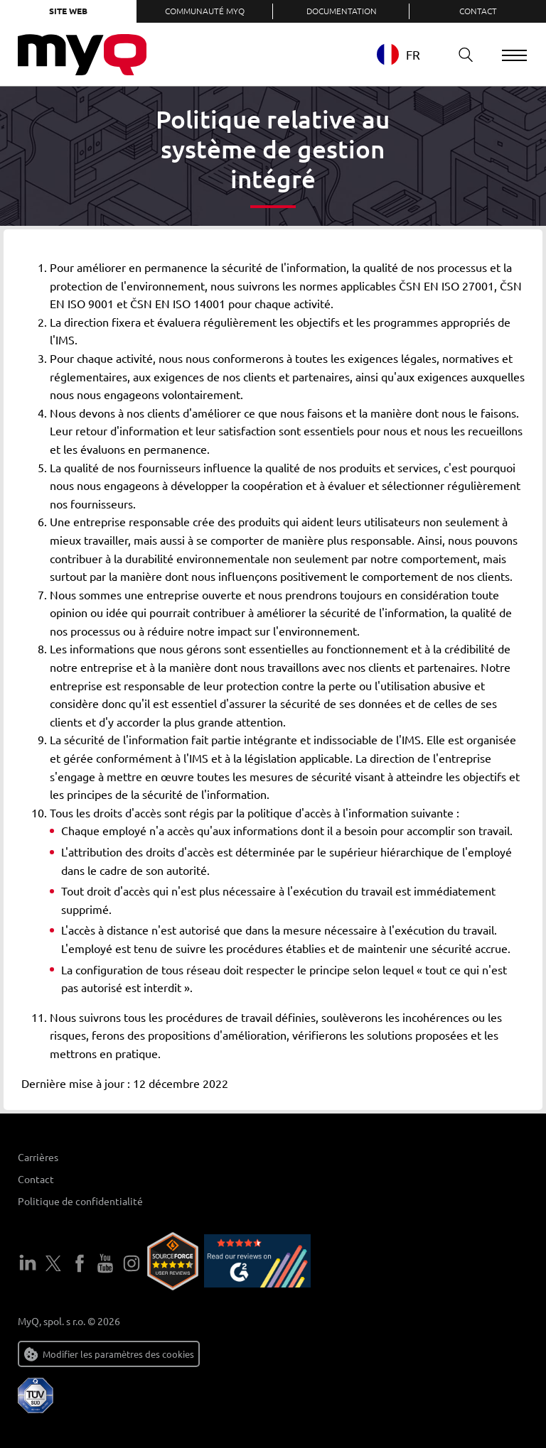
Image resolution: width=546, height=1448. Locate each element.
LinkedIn (28, 1263)
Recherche (460, 54)
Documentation (341, 10)
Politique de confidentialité (80, 1200)
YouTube (105, 1263)
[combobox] (408, 54)
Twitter (53, 1263)
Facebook (80, 1263)
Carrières (38, 1156)
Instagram (131, 1263)
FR (397, 54)
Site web (68, 10)
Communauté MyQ (205, 10)
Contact (478, 10)
